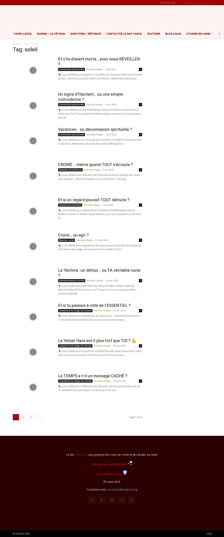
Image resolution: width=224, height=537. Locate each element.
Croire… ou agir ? (73, 235)
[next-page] (39, 417)
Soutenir (153, 33)
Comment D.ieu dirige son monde (75, 310)
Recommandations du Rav (71, 280)
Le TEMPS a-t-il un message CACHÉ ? (92, 376)
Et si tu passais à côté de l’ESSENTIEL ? (94, 305)
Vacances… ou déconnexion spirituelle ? (95, 129)
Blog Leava (173, 33)
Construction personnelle (71, 69)
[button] (219, 34)
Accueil (16, 43)
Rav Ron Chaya (94, 69)
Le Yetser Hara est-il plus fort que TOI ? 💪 (97, 340)
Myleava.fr (81, 454)
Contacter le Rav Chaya (124, 33)
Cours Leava (23, 33)
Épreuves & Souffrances (70, 169)
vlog (209, 533)
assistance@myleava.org (122, 489)
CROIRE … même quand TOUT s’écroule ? (95, 164)
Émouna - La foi (66, 240)
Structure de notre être (70, 205)
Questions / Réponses (85, 33)
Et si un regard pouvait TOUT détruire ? (93, 200)
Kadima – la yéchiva (51, 33)
